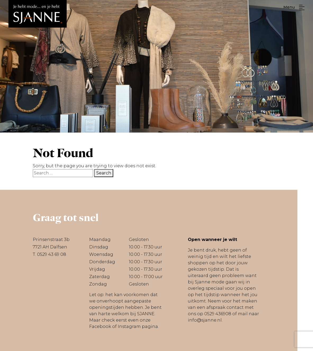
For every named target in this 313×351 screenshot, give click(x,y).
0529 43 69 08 (51, 254)
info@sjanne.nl (205, 320)
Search (103, 173)
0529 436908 (217, 313)
